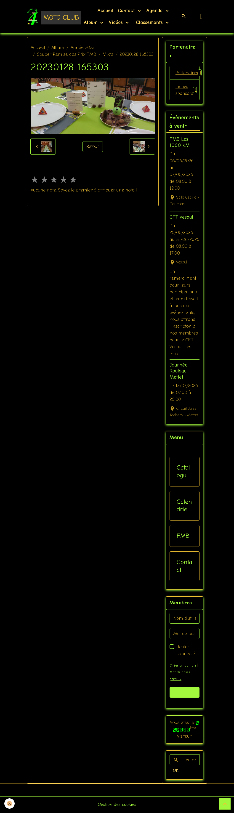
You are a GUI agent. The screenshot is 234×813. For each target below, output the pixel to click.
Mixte (108, 54)
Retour (92, 146)
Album (91, 22)
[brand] (48, 16)
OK (175, 770)
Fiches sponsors (186, 90)
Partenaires (187, 73)
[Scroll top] (225, 804)
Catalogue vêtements (184, 472)
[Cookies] (10, 803)
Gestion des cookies (117, 805)
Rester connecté (185, 651)
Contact (127, 10)
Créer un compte (183, 666)
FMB (183, 536)
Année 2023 (82, 47)
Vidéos (117, 22)
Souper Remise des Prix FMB (66, 54)
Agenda (155, 10)
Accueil (105, 10)
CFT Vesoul (181, 217)
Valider (184, 692)
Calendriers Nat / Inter (184, 506)
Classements (149, 22)
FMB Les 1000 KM (179, 143)
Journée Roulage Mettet (178, 371)
